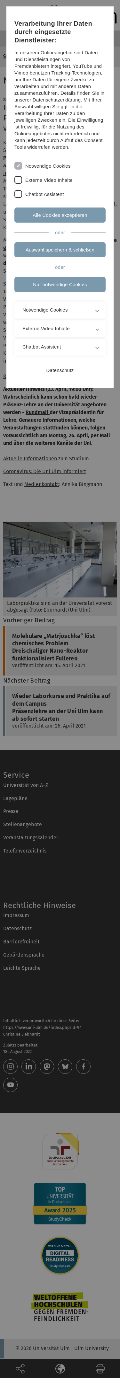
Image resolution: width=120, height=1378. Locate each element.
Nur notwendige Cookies (60, 284)
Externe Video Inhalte (49, 180)
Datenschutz (60, 370)
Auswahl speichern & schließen (60, 249)
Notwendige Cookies (48, 166)
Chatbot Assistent (44, 194)
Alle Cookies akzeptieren (60, 215)
